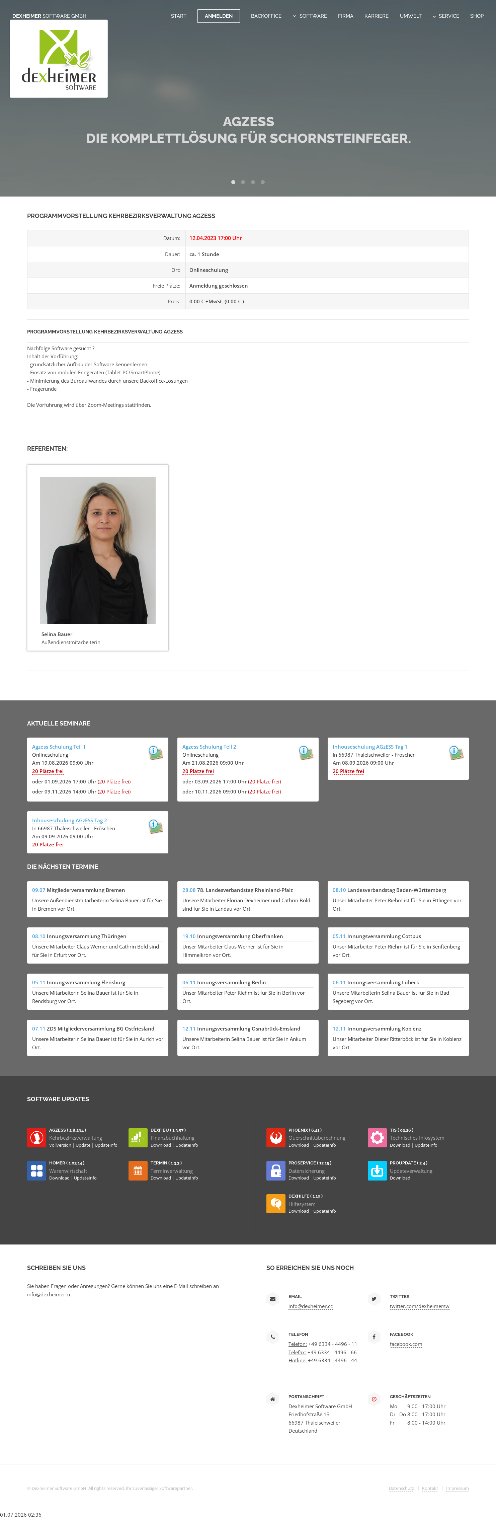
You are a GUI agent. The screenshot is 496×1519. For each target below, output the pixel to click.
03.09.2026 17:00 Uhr (221, 781)
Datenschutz (401, 1488)
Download (161, 1145)
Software (313, 16)
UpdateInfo (106, 1145)
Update (83, 1145)
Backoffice (266, 16)
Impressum (457, 1488)
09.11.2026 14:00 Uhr (70, 791)
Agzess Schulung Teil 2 (209, 746)
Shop (477, 16)
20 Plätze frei (48, 771)
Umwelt (411, 16)
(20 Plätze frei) (114, 781)
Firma (345, 16)
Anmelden (219, 16)
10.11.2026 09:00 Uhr (221, 791)
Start (178, 16)
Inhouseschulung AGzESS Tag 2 (69, 820)
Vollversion (60, 1145)
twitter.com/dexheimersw (419, 1306)
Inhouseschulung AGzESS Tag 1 (370, 746)
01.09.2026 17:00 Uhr (70, 781)
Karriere (376, 16)
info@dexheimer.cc (49, 1294)
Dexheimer (49, 16)
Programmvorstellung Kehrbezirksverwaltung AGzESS (105, 331)
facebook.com (406, 1344)
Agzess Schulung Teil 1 (59, 746)
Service (446, 16)
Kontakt (430, 1488)
